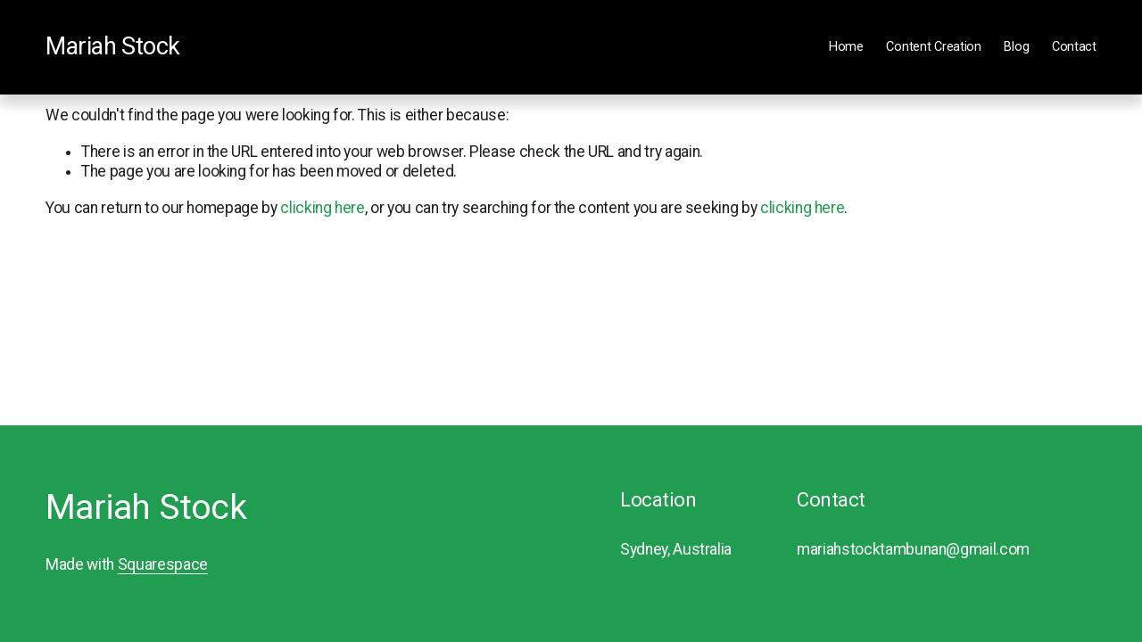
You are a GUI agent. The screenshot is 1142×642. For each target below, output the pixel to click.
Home (846, 46)
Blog (1016, 46)
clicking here (322, 208)
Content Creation (933, 46)
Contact (1074, 46)
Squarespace (163, 564)
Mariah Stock (113, 46)
